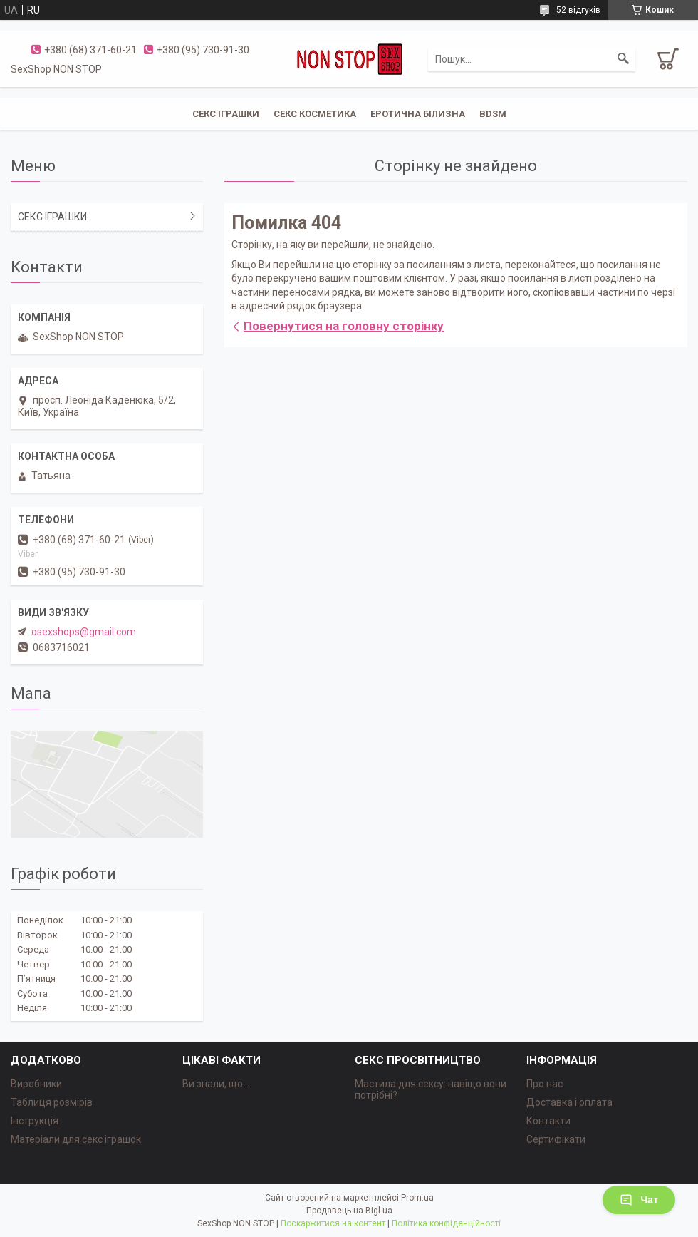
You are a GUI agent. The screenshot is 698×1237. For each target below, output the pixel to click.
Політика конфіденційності (446, 1223)
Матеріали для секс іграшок (76, 1139)
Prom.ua (417, 1198)
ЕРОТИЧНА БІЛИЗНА (417, 113)
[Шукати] (623, 59)
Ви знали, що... (215, 1083)
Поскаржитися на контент (333, 1223)
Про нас (544, 1083)
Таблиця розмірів (52, 1102)
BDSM (492, 113)
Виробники (36, 1083)
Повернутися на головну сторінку (344, 326)
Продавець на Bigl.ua (349, 1211)
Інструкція (34, 1120)
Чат (639, 1200)
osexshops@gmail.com (83, 631)
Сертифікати (555, 1139)
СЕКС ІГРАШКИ (225, 113)
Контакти (548, 1120)
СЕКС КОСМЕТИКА (315, 113)
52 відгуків (578, 10)
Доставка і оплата (569, 1102)
